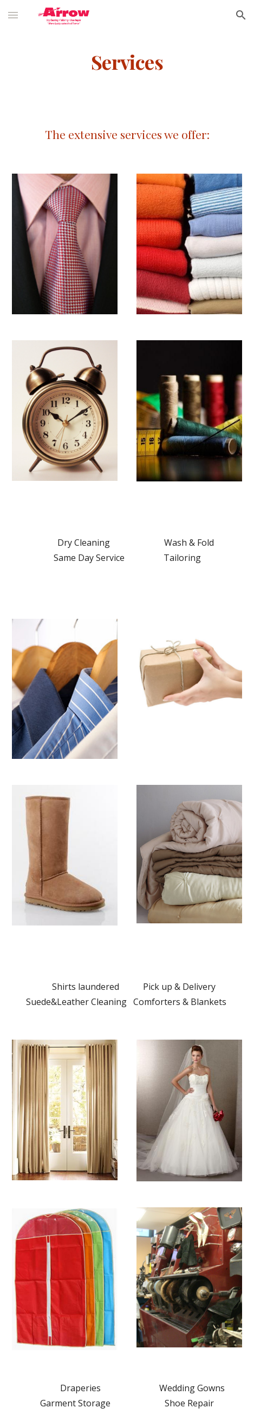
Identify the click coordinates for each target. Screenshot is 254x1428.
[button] (13, 15)
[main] (127, 62)
